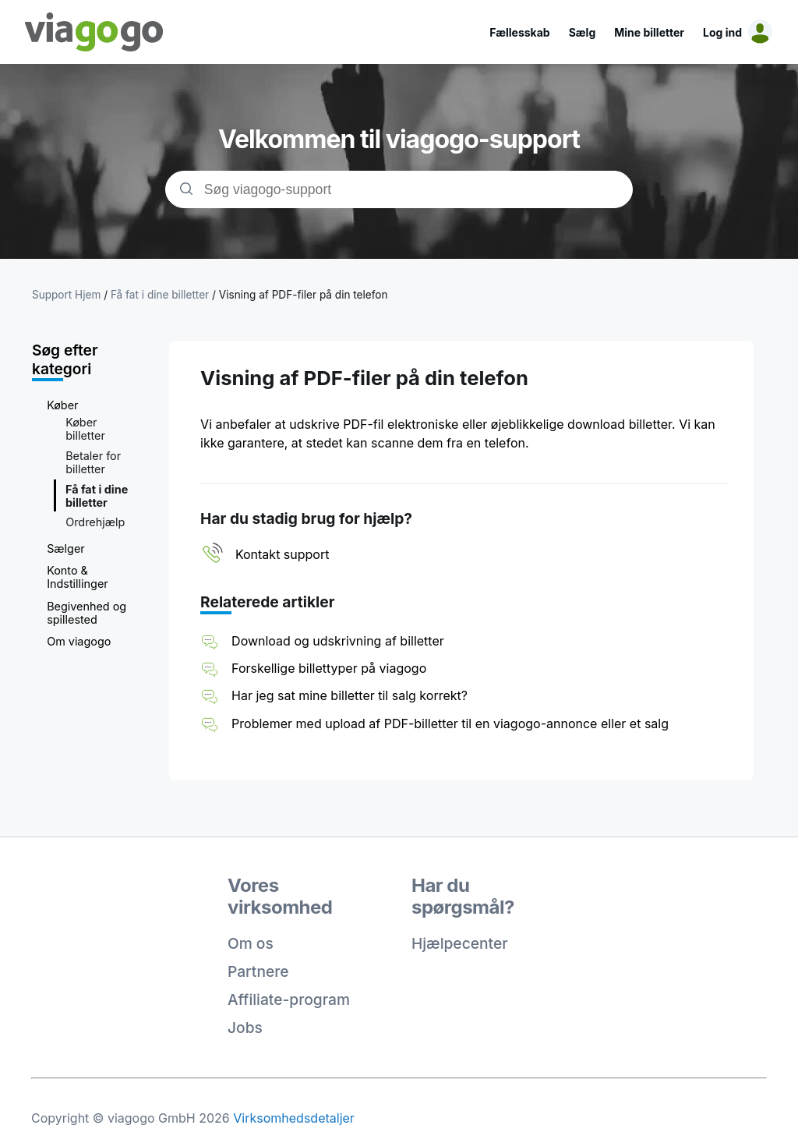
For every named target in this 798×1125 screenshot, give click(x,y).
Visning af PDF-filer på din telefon (303, 294)
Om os (251, 943)
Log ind (722, 32)
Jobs (245, 1027)
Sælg (582, 32)
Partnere (258, 971)
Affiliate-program (289, 999)
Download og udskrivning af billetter (337, 641)
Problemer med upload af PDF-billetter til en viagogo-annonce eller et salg (450, 723)
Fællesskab (519, 32)
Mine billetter (649, 32)
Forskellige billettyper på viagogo (328, 668)
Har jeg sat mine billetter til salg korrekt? (349, 695)
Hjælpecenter (459, 943)
